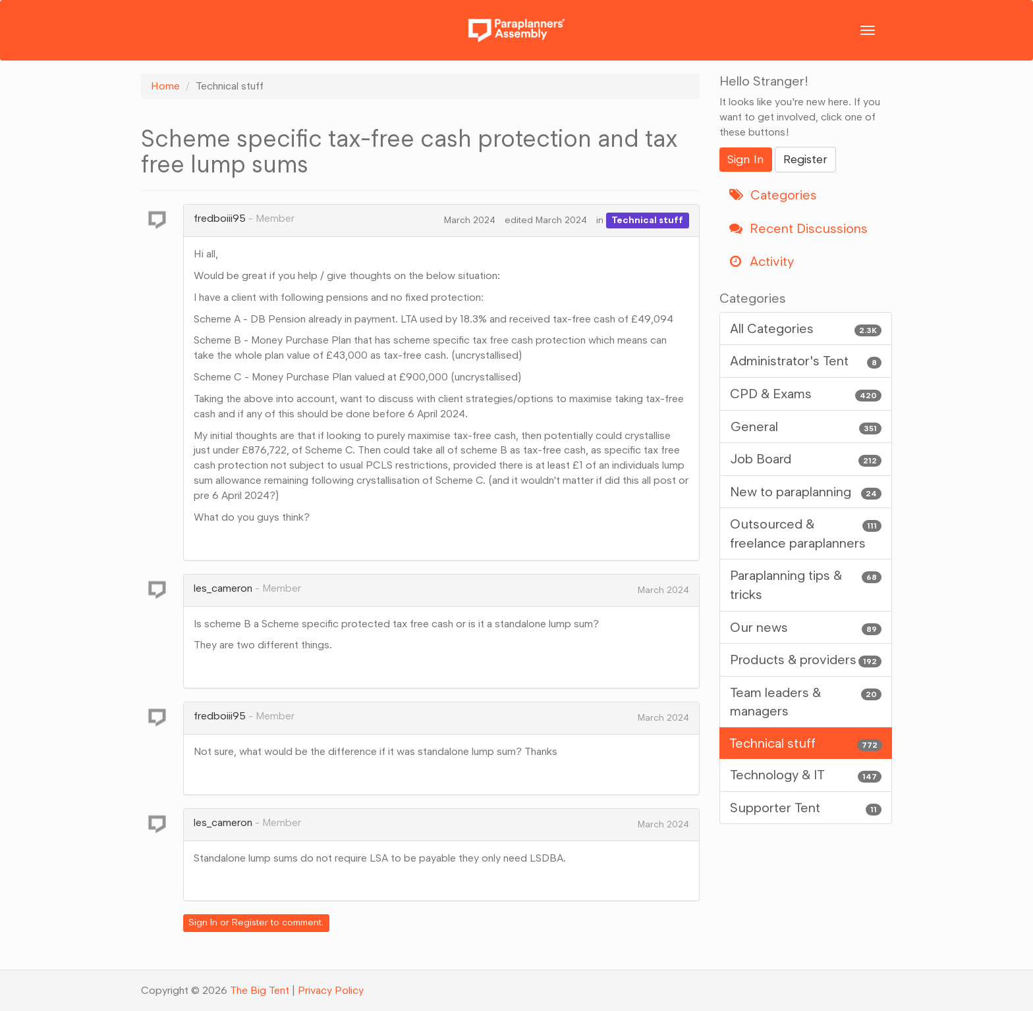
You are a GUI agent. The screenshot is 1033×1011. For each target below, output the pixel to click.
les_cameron (223, 588)
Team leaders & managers (806, 701)
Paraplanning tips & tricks (806, 584)
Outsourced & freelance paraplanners (806, 533)
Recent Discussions (798, 228)
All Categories (806, 328)
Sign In (202, 922)
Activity (761, 261)
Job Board (806, 459)
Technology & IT (806, 775)
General (806, 426)
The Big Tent (259, 990)
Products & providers (806, 659)
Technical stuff (647, 220)
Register (250, 922)
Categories (773, 195)
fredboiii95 (220, 218)
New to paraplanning (806, 492)
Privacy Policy (331, 990)
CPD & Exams (806, 393)
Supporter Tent (806, 807)
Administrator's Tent (806, 361)
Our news (806, 627)
